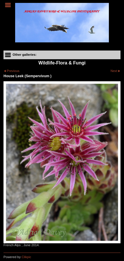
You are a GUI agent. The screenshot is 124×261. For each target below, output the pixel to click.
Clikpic (26, 257)
